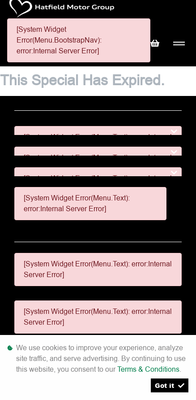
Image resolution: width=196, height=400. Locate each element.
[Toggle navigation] (179, 44)
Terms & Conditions (148, 369)
